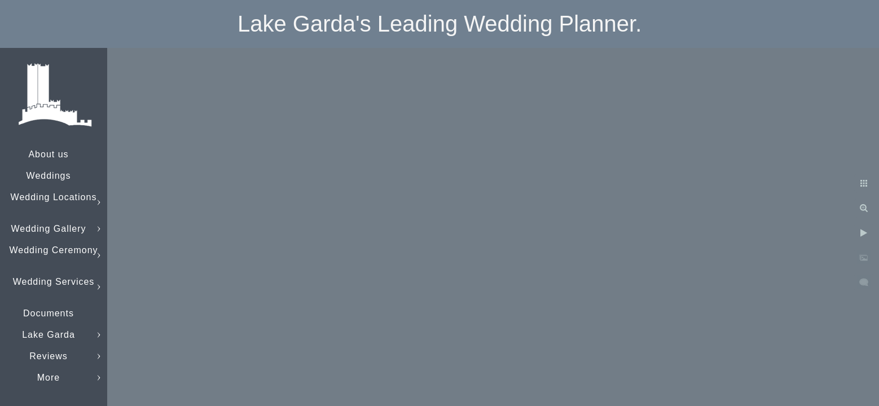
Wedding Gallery (48, 228)
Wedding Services (54, 281)
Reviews (48, 356)
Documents (48, 313)
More (48, 377)
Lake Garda (48, 334)
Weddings (49, 175)
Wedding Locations (54, 197)
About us (48, 154)
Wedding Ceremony (53, 250)
